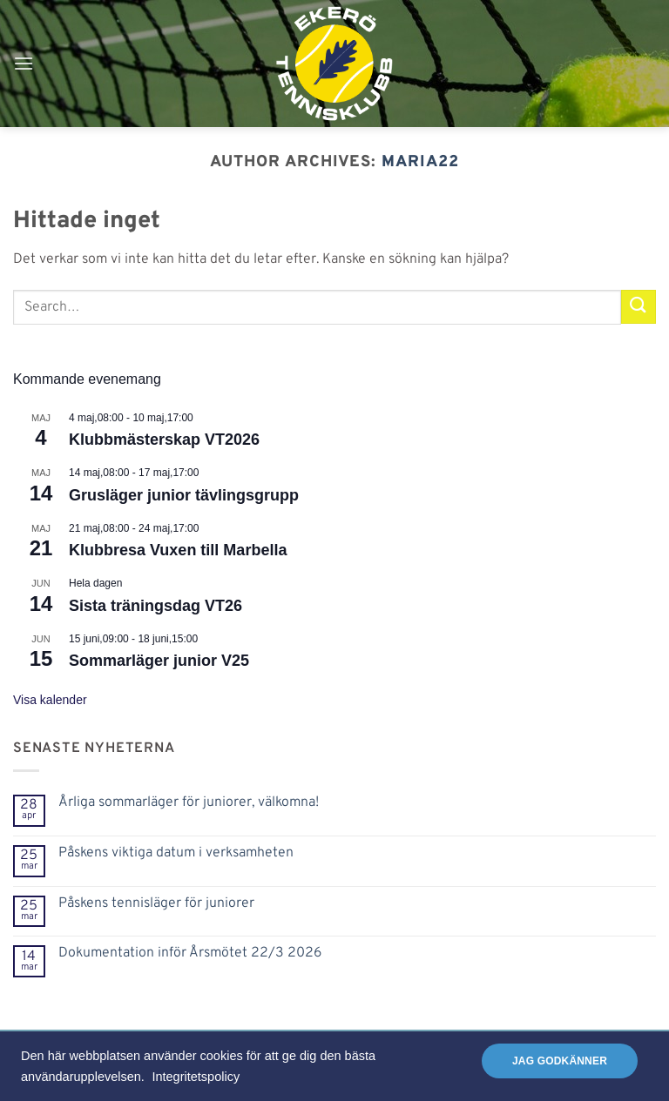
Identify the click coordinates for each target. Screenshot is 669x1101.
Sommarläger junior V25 (159, 660)
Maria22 (420, 162)
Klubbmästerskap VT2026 (164, 439)
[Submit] (638, 307)
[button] (23, 63)
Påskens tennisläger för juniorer (156, 904)
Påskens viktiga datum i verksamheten (176, 853)
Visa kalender (50, 700)
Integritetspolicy (196, 1077)
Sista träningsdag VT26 (155, 605)
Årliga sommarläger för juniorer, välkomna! (188, 803)
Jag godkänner (559, 1061)
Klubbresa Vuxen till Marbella (178, 550)
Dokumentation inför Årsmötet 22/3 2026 (189, 953)
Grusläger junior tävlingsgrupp (184, 495)
